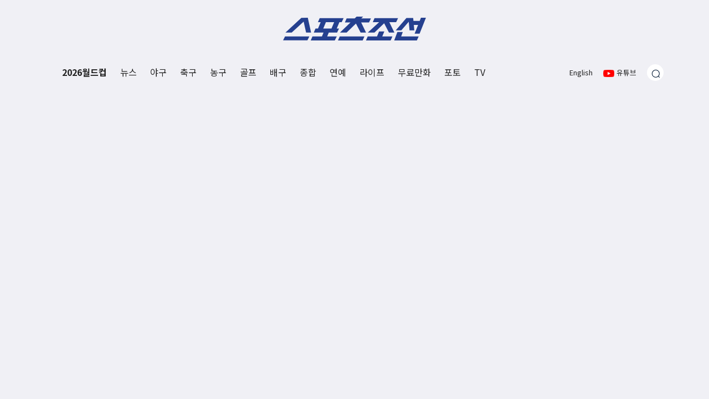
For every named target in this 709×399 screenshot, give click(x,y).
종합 (308, 72)
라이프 (371, 72)
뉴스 (128, 72)
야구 (158, 72)
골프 (248, 72)
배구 (278, 72)
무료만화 (414, 72)
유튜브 (619, 72)
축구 (188, 72)
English (581, 72)
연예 (338, 72)
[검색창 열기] (655, 72)
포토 (452, 72)
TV (479, 72)
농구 (218, 72)
